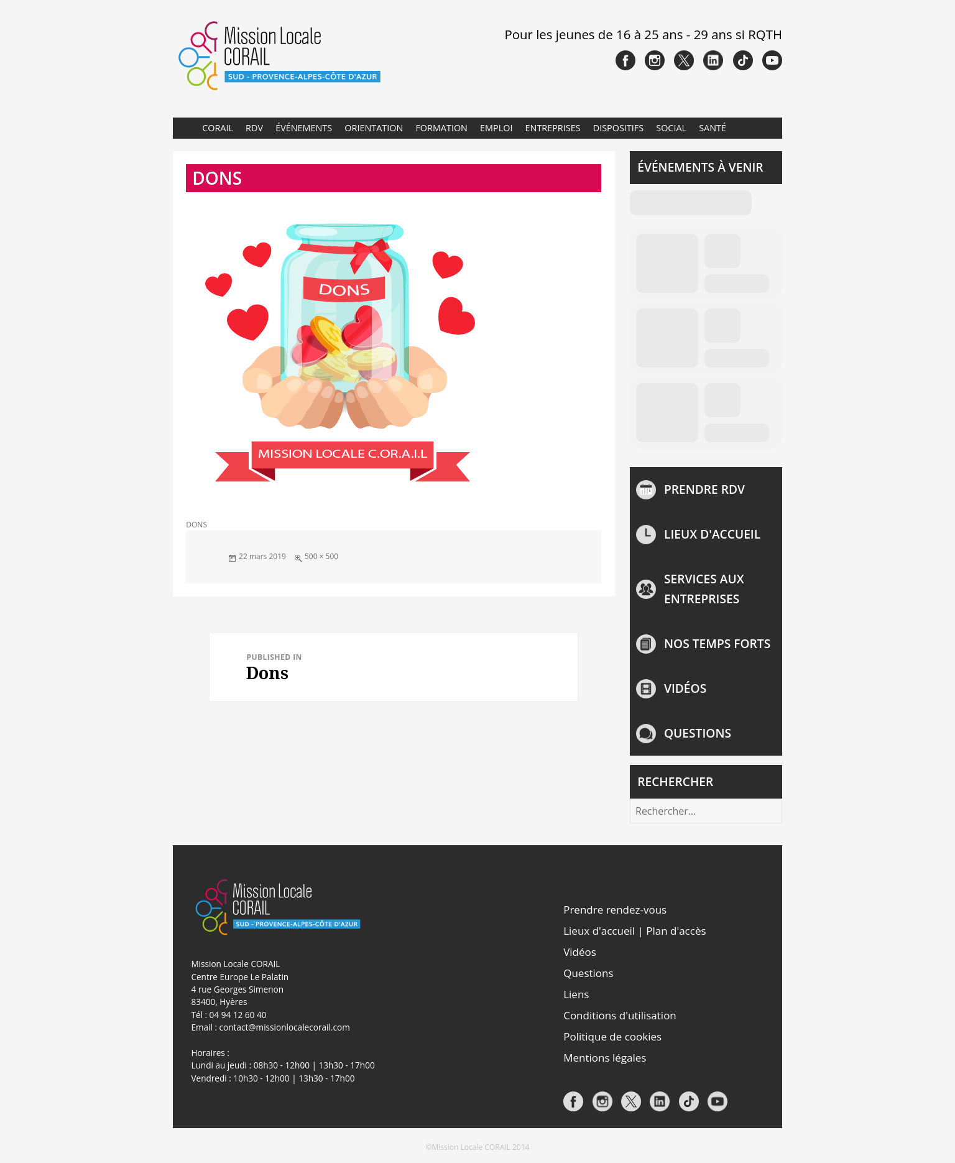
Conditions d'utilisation (619, 1015)
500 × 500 (321, 556)
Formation (441, 128)
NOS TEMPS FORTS (717, 643)
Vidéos (685, 688)
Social (671, 128)
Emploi (496, 128)
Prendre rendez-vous (615, 909)
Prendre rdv (704, 489)
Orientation (373, 128)
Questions (697, 733)
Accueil (184, 128)
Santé (712, 128)
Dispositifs (618, 128)
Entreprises (553, 128)
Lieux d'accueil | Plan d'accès (634, 931)
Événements (303, 128)
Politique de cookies (612, 1036)
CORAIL (217, 128)
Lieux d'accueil (712, 534)
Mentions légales (604, 1057)
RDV (254, 128)
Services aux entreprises (704, 588)
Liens (576, 994)
